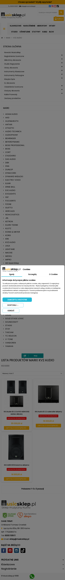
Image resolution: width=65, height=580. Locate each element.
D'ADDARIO (10, 155)
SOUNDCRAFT (11, 322)
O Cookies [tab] (53, 274)
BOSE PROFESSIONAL (14, 145)
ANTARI (8, 124)
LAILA (7, 245)
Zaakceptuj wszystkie (17, 299)
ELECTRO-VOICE (13, 180)
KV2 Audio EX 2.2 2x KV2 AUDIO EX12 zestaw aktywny (16, 413)
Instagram (16, 550)
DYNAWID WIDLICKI (14, 176)
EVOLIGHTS (10, 193)
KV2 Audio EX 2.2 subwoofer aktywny (48, 412)
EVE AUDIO (10, 190)
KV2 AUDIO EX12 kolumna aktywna (16, 465)
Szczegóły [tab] (32, 274)
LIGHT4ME (10, 249)
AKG (7, 117)
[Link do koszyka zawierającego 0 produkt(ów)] (59, 19)
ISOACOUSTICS (12, 214)
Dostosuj (13, 305)
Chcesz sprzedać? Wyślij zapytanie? (32, 2)
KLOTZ (8, 228)
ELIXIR (8, 183)
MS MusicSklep (12, 263)
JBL (6, 218)
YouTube (10, 550)
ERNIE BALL (10, 186)
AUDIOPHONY (11, 135)
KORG (8, 235)
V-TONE (9, 339)
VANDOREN (10, 342)
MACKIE (8, 252)
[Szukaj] (50, 12)
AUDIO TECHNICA (13, 131)
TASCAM (9, 332)
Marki (6, 108)
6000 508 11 (14, 6)
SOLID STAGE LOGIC (14, 318)
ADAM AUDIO (11, 114)
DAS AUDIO (10, 159)
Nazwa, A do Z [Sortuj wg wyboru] (8, 373)
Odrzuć (10, 310)
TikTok (23, 550)
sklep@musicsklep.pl (28, 6)
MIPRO (8, 259)
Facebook (3, 550)
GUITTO (9, 207)
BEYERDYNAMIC (12, 141)
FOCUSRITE (10, 200)
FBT (7, 197)
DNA (7, 166)
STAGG (8, 325)
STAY (7, 329)
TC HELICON (10, 335)
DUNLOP (9, 169)
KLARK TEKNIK (11, 225)
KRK (7, 238)
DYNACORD (10, 173)
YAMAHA (9, 346)
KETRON (9, 221)
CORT (8, 152)
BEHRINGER (10, 138)
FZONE (8, 204)
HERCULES (10, 211)
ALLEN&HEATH (11, 121)
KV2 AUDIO (10, 242)
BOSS (7, 148)
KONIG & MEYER (12, 232)
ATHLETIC (9, 128)
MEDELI (8, 256)
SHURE (8, 315)
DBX (7, 162)
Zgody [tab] (11, 274)
